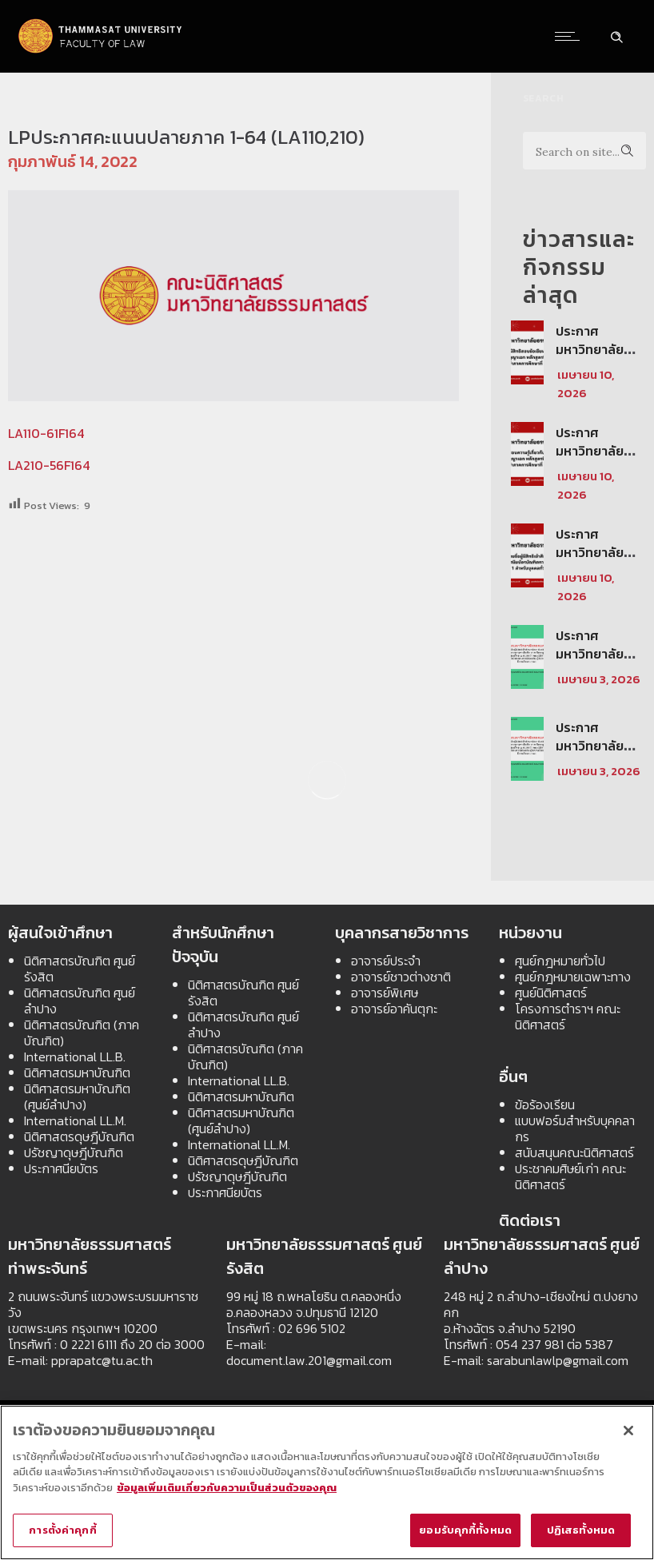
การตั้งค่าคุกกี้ (62, 1530)
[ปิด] (628, 1430)
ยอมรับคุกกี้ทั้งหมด (465, 1530)
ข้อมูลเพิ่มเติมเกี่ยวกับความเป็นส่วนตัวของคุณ (227, 1487)
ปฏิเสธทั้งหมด (581, 1530)
